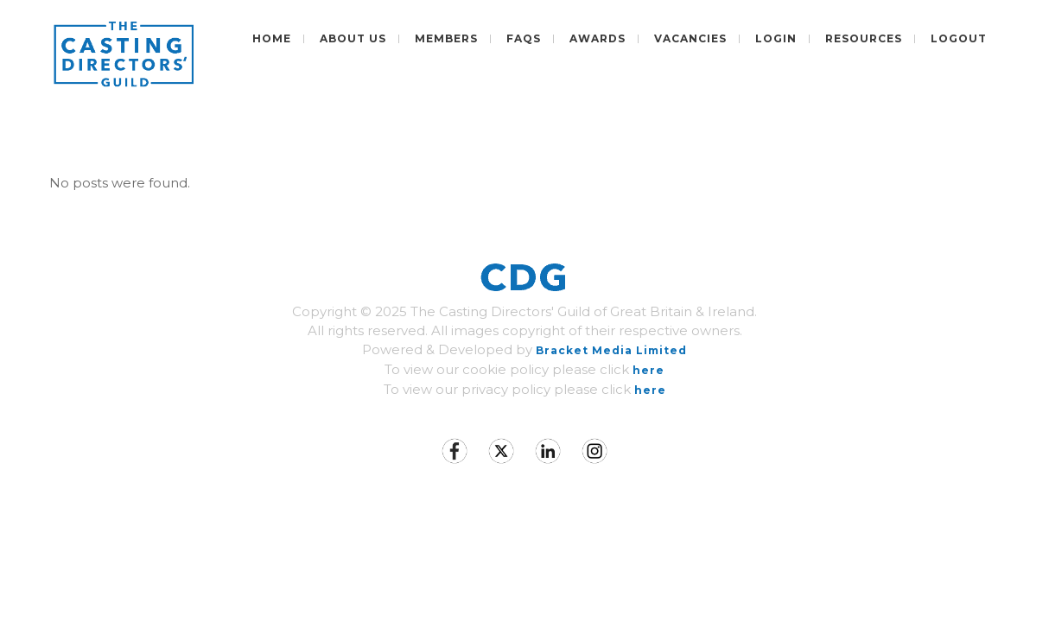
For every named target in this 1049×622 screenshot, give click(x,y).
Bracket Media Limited (611, 350)
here (648, 370)
